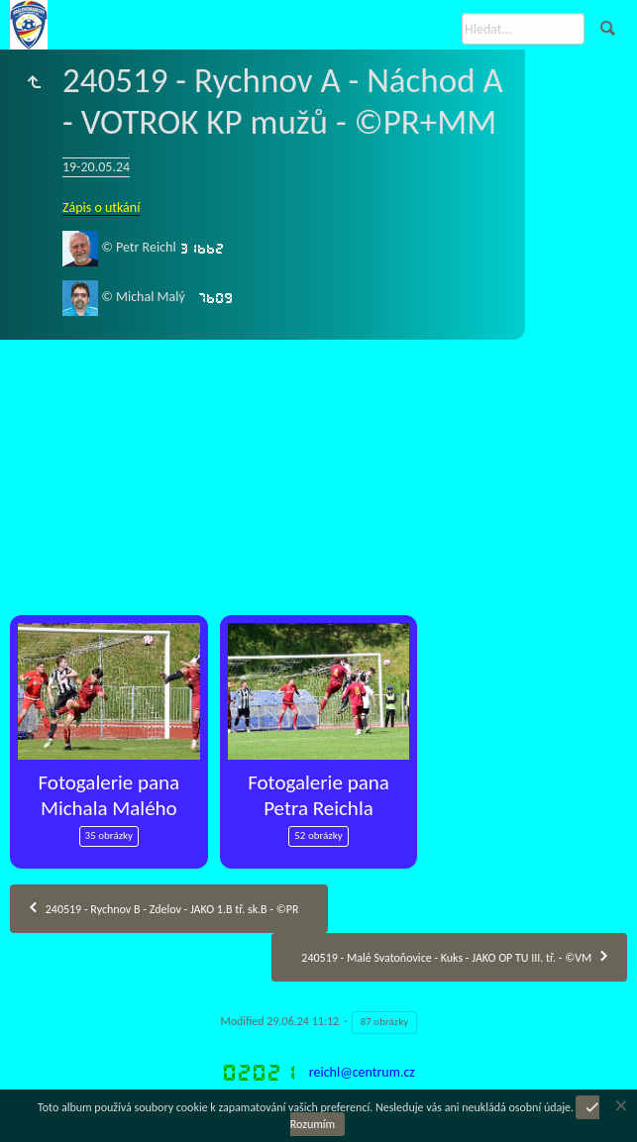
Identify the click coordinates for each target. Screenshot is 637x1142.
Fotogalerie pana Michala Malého (108, 795)
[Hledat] (523, 29)
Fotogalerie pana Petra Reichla (318, 795)
